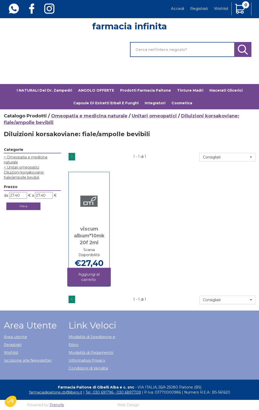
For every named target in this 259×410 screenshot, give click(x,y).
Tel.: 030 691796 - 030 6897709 (113, 392)
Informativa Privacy (87, 360)
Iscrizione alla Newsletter (28, 360)
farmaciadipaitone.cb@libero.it (55, 392)
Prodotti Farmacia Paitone (145, 90)
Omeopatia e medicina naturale (89, 116)
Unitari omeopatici (154, 116)
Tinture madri (190, 90)
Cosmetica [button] (181, 103)
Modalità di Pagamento (91, 352)
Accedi (177, 8)
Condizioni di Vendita (88, 368)
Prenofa (57, 405)
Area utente (15, 336)
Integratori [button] (155, 103)
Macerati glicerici (226, 90)
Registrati (199, 8)
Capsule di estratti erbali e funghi (106, 103)
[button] (227, 157)
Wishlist (221, 8)
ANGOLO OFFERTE (96, 90)
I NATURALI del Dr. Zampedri (44, 90)
